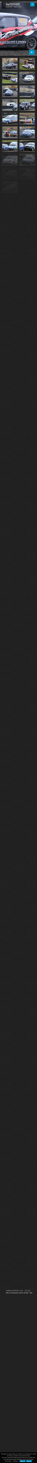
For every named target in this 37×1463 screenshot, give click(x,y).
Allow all (22, 1461)
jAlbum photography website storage (17, 1433)
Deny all (29, 1461)
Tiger (30, 1433)
